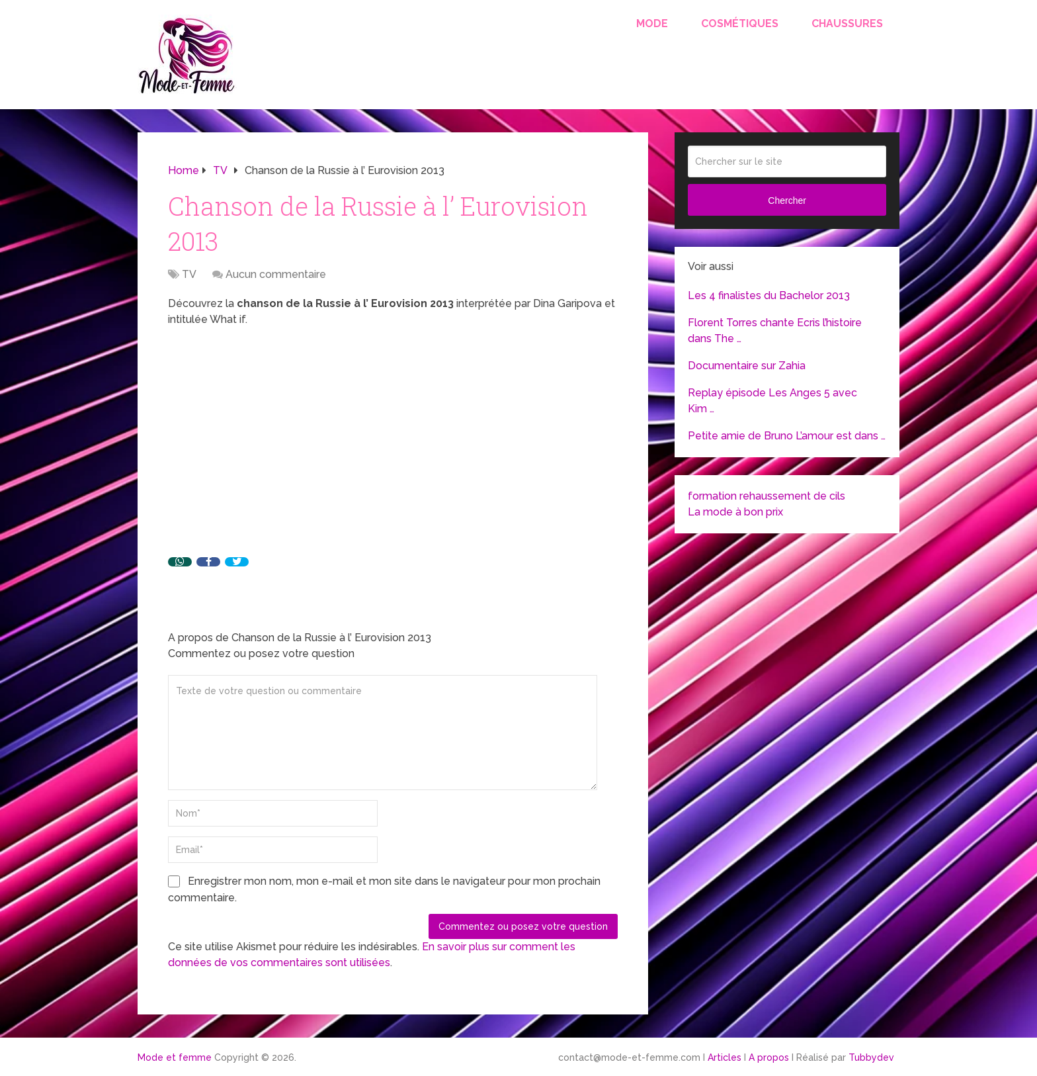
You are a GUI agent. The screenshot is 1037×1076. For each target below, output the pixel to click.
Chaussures (847, 23)
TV (189, 274)
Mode (652, 23)
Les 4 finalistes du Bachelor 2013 (769, 295)
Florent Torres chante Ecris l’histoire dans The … (775, 330)
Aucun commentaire (276, 274)
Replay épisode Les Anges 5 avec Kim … (772, 400)
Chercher (787, 200)
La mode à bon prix (735, 512)
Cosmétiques (739, 23)
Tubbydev (871, 1057)
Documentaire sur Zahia (747, 365)
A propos (769, 1057)
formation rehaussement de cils (766, 496)
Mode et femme (175, 1057)
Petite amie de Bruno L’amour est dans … (787, 435)
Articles (724, 1057)
